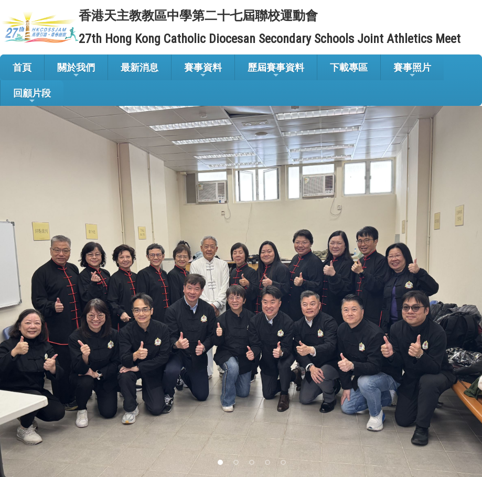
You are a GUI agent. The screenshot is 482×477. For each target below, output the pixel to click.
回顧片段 (32, 96)
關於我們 (76, 70)
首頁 (22, 67)
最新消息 (139, 67)
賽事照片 (412, 70)
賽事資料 (203, 70)
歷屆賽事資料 (276, 70)
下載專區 (349, 67)
